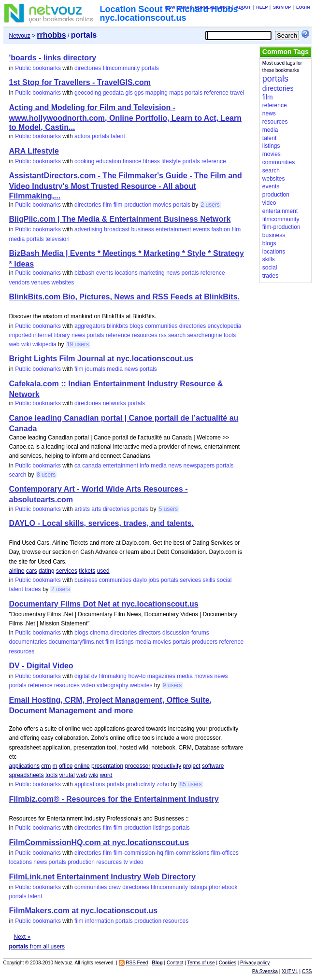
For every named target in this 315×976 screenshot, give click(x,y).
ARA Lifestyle (34, 151)
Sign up (282, 7)
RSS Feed (137, 962)
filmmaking (113, 676)
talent (118, 136)
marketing (152, 272)
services (66, 570)
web (14, 344)
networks (114, 403)
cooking (84, 161)
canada (91, 465)
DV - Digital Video (41, 666)
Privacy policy (255, 962)
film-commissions (187, 852)
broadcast (116, 229)
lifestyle (171, 161)
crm (46, 766)
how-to (136, 676)
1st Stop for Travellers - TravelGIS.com (80, 82)
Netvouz (19, 35)
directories (87, 68)
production (81, 862)
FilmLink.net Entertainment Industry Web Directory (102, 877)
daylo (140, 580)
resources (145, 335)
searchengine (204, 335)
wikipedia (44, 344)
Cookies (227, 962)
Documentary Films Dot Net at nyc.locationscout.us (104, 604)
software (213, 766)
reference (216, 92)
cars (31, 570)
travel (237, 92)
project (191, 766)
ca (77, 465)
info (144, 465)
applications (24, 766)
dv (94, 676)
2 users (209, 204)
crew (115, 887)
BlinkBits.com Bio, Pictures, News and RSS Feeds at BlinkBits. (124, 297)
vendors (19, 282)
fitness (151, 161)
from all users (37, 946)
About (243, 7)
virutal (67, 775)
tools (230, 335)
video (88, 685)
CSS (307, 971)
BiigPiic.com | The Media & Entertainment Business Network (120, 219)
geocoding (87, 92)
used (103, 570)
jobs (153, 580)
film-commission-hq (138, 852)
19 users (78, 344)
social (224, 580)
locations (126, 272)
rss (163, 335)
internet (43, 335)
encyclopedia (224, 326)
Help (262, 7)
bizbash (84, 272)
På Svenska (265, 971)
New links (177, 7)
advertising (88, 229)
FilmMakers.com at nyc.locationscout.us (83, 910)
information (99, 921)
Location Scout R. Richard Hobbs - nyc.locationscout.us (171, 13)
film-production (133, 204)
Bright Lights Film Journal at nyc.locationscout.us (101, 358)
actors (82, 136)
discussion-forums (185, 632)
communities (161, 326)
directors (150, 632)
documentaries (28, 641)
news (173, 272)
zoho (163, 784)
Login (303, 7)
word (106, 775)
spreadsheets (26, 775)
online (82, 766)
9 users (172, 685)
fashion (221, 229)
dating (47, 570)
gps (138, 92)
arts (96, 509)
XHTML (290, 971)
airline (17, 570)
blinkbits (117, 326)
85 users (190, 784)
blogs (136, 326)
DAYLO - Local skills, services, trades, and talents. (101, 523)
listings (125, 641)
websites (63, 282)
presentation (107, 766)
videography (112, 685)
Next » (22, 937)
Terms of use (201, 962)
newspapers (199, 465)
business (142, 229)
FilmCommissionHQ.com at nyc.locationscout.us (99, 842)
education (108, 161)
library (62, 335)
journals (95, 369)
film (107, 204)
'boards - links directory (53, 58)
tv (125, 862)
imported (20, 335)
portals (150, 68)
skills (209, 580)
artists (82, 509)
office (65, 766)
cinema (99, 632)
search (177, 335)
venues (40, 282)
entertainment (173, 229)
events (201, 229)
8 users (46, 474)
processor (138, 766)
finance (132, 161)
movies (162, 204)
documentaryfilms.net (76, 641)
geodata (113, 92)
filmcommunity (121, 68)
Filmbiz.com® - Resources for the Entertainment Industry (114, 799)
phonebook (223, 887)
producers (204, 641)
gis (128, 92)
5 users (168, 509)
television (57, 239)
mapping (156, 92)
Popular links (212, 7)
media (17, 239)
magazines (161, 676)
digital (81, 676)
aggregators (89, 326)
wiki (26, 344)
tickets (87, 570)
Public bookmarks (38, 68)
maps (176, 92)
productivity (167, 766)
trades (33, 589)
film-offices (225, 852)
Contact (175, 962)
